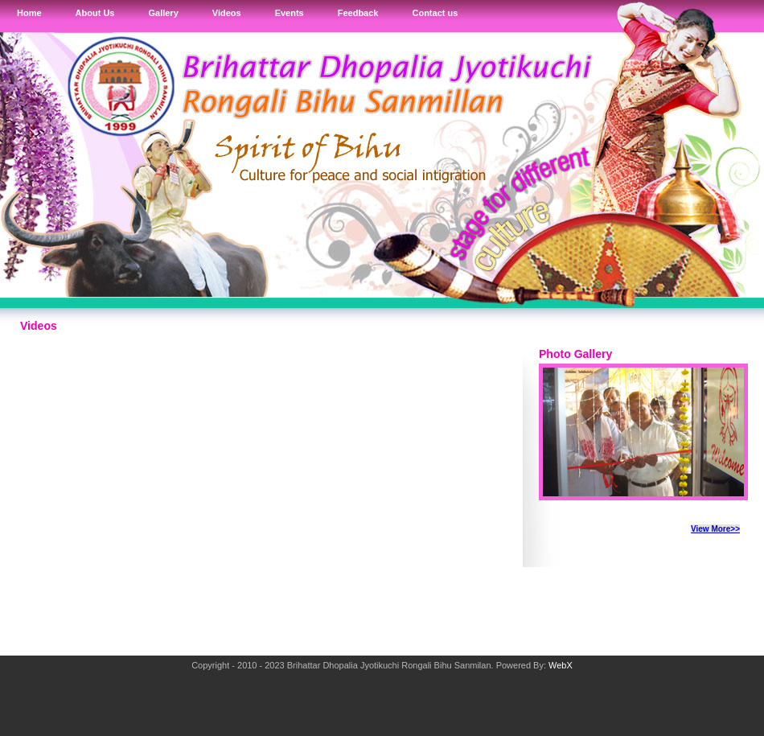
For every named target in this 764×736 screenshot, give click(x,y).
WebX (560, 665)
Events (289, 13)
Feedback (358, 13)
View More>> (715, 528)
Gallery (163, 13)
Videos (226, 13)
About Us (95, 13)
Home (29, 13)
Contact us (435, 13)
